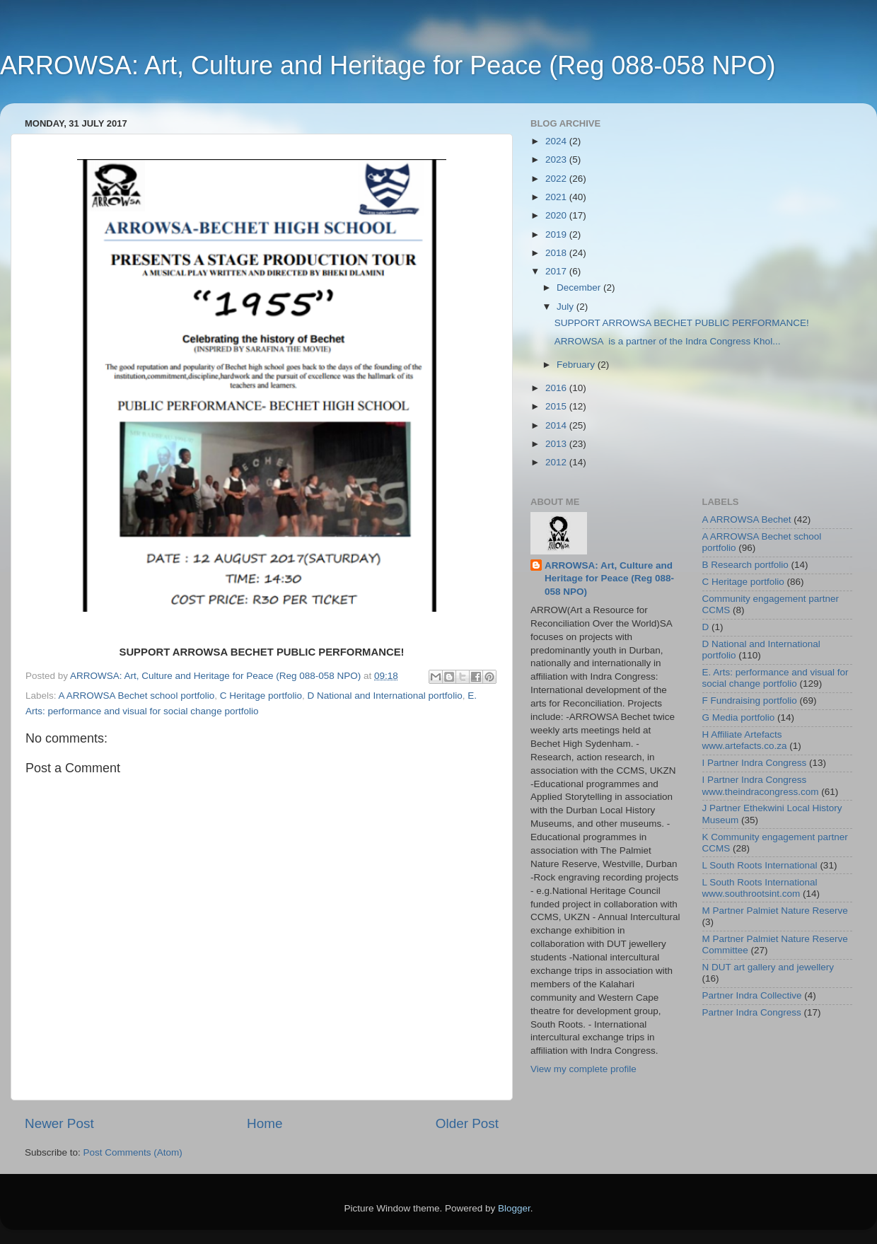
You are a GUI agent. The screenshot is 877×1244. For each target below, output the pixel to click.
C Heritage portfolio (261, 695)
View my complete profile (583, 1069)
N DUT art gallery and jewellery (768, 967)
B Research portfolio (745, 564)
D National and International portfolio (385, 695)
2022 (557, 178)
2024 (557, 141)
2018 (557, 253)
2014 (557, 425)
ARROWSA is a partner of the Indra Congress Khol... (667, 341)
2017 (557, 271)
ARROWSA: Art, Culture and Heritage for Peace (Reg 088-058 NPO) (387, 65)
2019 (557, 234)
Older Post (467, 1123)
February (577, 364)
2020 (557, 215)
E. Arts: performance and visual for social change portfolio (775, 678)
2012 (557, 462)
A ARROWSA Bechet (746, 519)
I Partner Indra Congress (754, 762)
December (580, 287)
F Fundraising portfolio (749, 700)
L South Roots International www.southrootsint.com (760, 888)
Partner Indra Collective (752, 995)
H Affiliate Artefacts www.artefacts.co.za (744, 740)
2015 (557, 406)
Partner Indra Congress (751, 1012)
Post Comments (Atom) (132, 1152)
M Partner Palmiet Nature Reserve (775, 910)
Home (264, 1123)
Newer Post (59, 1123)
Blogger (514, 1208)
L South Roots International (760, 865)
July (566, 306)
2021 (557, 197)
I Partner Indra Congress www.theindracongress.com (760, 785)
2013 (557, 443)
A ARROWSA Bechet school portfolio (137, 695)
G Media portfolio (738, 717)
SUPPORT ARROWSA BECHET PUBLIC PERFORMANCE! (681, 323)
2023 (557, 159)
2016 (557, 388)
